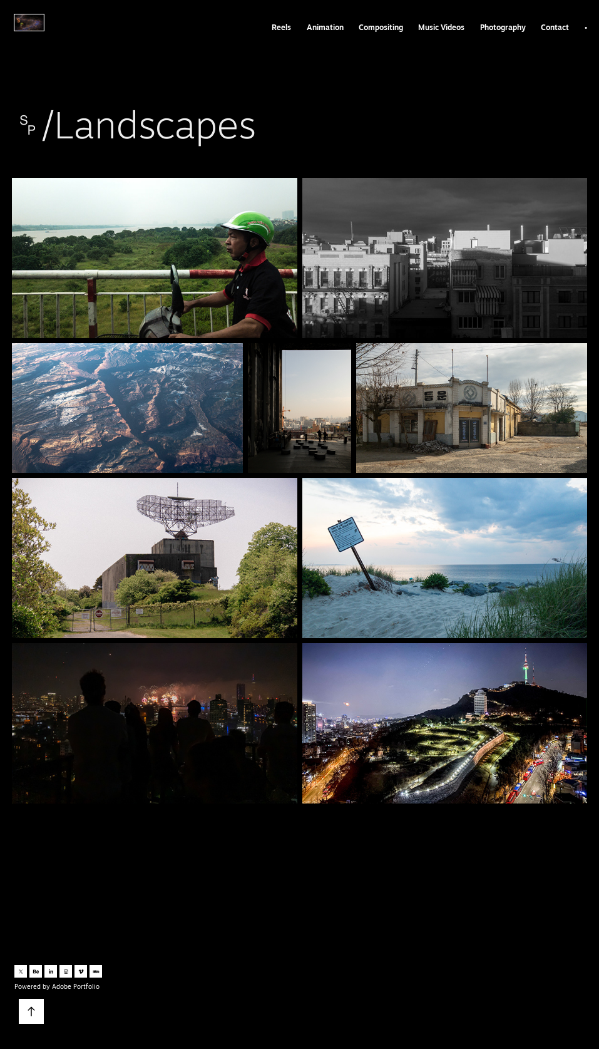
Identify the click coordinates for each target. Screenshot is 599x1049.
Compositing (381, 27)
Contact (555, 27)
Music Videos (441, 27)
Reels (281, 27)
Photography (503, 27)
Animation (325, 27)
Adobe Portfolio (76, 986)
